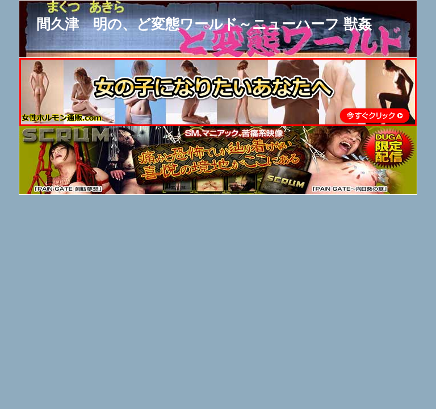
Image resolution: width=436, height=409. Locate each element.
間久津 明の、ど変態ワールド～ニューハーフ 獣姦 (204, 24)
